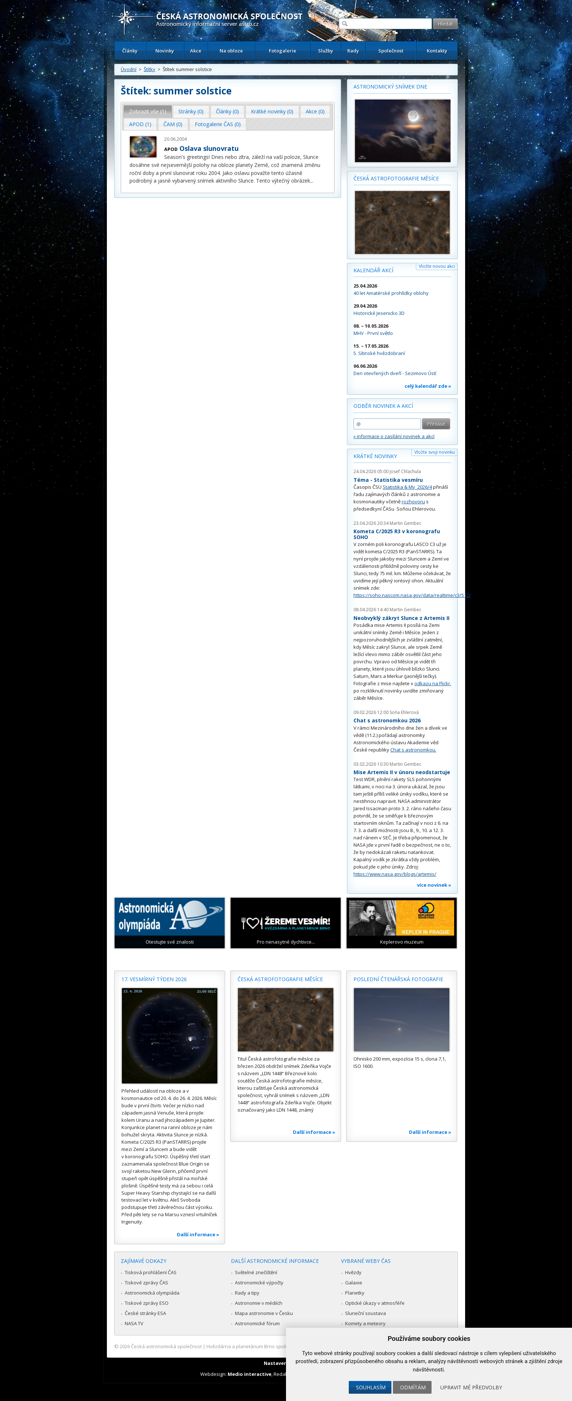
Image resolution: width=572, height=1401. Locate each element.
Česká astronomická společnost (166, 1346)
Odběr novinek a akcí (383, 405)
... (311, 180)
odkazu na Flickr (432, 683)
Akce (195, 50)
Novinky (164, 50)
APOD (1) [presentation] (140, 124)
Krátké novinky (375, 456)
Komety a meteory (365, 1323)
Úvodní (128, 69)
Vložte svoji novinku (434, 452)
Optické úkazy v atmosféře (375, 1303)
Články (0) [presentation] (227, 111)
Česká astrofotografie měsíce (396, 178)
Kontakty (437, 50)
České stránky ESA (145, 1313)
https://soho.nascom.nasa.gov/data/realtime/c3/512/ (412, 595)
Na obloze (231, 50)
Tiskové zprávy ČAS (146, 1282)
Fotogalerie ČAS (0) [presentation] (218, 124)
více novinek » (434, 885)
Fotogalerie (282, 50)
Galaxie (353, 1282)
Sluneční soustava (365, 1313)
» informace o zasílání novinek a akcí (393, 436)
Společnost (390, 50)
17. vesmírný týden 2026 (154, 979)
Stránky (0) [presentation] (191, 111)
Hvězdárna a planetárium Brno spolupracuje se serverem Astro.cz (279, 1346)
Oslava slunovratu (209, 148)
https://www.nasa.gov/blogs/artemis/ (394, 874)
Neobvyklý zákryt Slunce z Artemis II (401, 617)
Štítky (149, 69)
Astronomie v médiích (258, 1303)
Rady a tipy (247, 1292)
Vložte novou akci (437, 266)
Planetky (354, 1292)
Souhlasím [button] (371, 1387)
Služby (325, 50)
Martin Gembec (405, 523)
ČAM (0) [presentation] (172, 124)
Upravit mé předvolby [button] (471, 1387)
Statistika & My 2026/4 (407, 487)
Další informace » (198, 1234)
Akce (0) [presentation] (315, 111)
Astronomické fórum (257, 1323)
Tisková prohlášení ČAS (151, 1272)
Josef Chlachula (405, 471)
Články (130, 50)
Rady (353, 50)
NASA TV (134, 1323)
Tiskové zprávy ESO (147, 1303)
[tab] (148, 111)
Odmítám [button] (413, 1387)
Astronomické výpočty (259, 1282)
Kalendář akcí (373, 270)
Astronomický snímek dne (390, 86)
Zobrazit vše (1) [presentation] (147, 111)
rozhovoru (413, 501)
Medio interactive (249, 1374)
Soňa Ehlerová (404, 712)
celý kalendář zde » (428, 386)
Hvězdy (353, 1272)
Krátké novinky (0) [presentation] (272, 111)
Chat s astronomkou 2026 (387, 720)
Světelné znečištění (256, 1272)
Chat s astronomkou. (413, 749)
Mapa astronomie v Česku (264, 1313)
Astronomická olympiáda (152, 1292)
